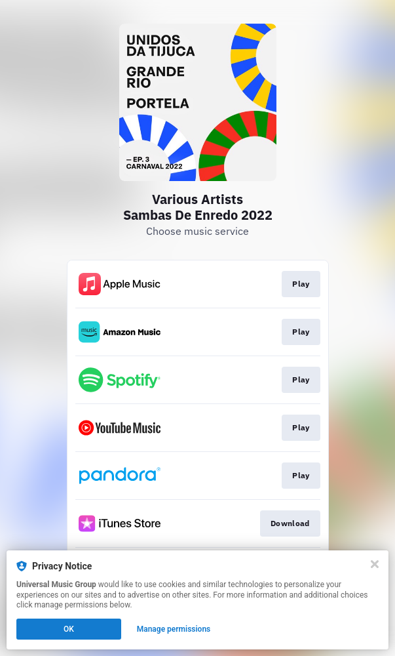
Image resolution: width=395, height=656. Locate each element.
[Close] (374, 564)
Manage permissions (174, 629)
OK (69, 629)
